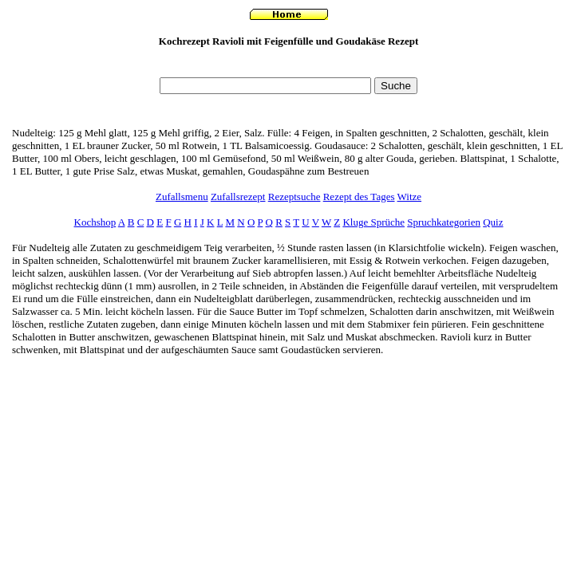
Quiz (493, 222)
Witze (409, 196)
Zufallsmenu (182, 196)
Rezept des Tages (359, 196)
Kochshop (95, 222)
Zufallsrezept (238, 196)
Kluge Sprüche (373, 222)
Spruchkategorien (443, 222)
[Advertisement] (289, 67)
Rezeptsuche (294, 196)
